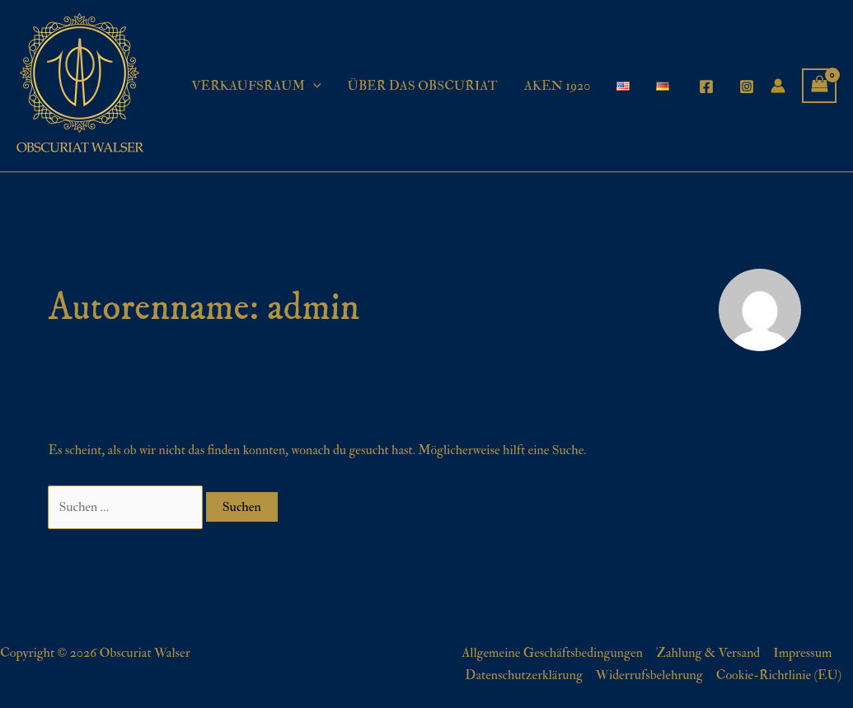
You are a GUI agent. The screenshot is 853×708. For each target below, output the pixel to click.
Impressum (802, 653)
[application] (313, 86)
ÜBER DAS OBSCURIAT (423, 85)
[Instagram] (746, 86)
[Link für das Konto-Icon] (778, 85)
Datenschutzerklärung (523, 675)
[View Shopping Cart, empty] (819, 85)
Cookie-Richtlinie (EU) (778, 675)
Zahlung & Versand (708, 653)
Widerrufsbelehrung (649, 675)
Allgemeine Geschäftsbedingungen (552, 653)
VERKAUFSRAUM (256, 86)
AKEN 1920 (557, 85)
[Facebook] (706, 86)
